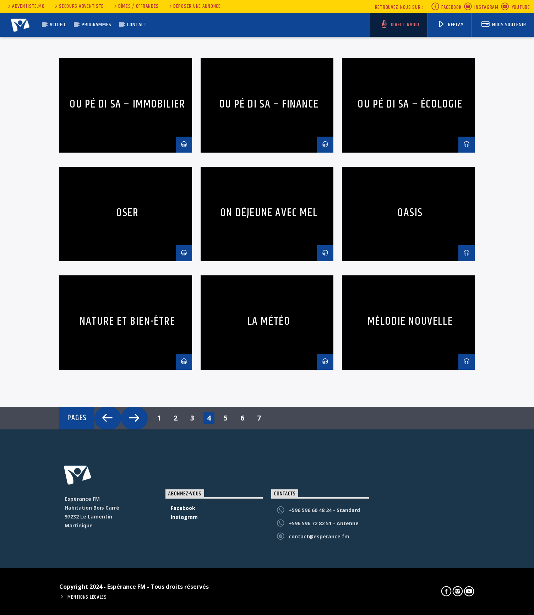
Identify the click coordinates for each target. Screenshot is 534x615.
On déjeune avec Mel (268, 212)
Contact (137, 24)
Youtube (515, 7)
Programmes (96, 24)
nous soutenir (503, 24)
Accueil (58, 24)
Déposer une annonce (194, 6)
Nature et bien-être (127, 321)
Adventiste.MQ (25, 6)
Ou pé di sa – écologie (410, 104)
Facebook (446, 7)
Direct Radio (399, 24)
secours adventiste (79, 6)
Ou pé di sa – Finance (269, 104)
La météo (268, 321)
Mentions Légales (87, 597)
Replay (450, 24)
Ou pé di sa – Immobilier (127, 104)
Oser (127, 212)
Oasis (410, 212)
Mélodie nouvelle (410, 321)
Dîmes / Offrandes (136, 6)
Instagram (481, 7)
